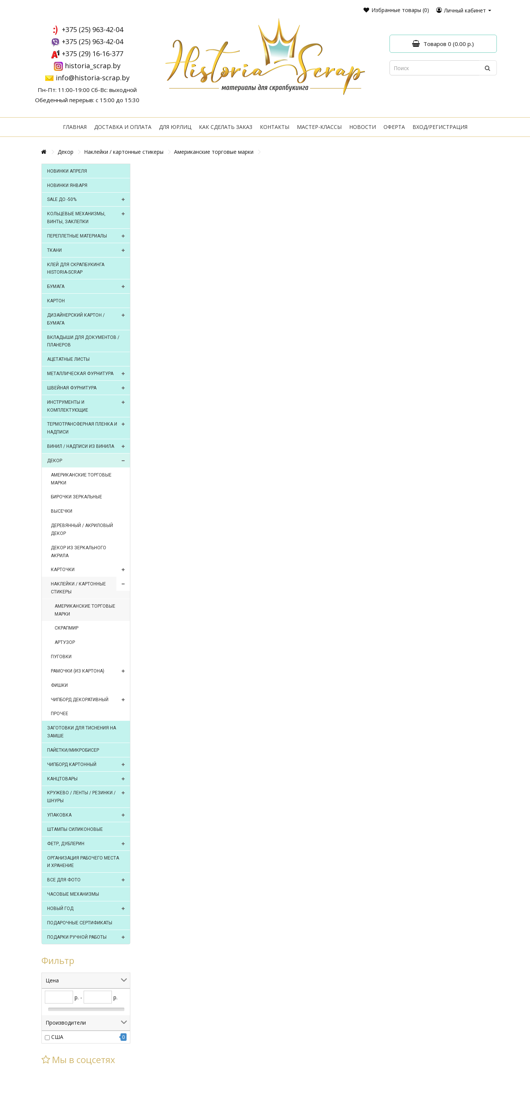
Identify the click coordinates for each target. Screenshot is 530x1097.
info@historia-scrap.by (93, 77)
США (57, 1036)
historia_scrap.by (93, 65)
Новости (362, 126)
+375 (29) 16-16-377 (92, 53)
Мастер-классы (319, 126)
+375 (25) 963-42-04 (92, 29)
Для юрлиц (175, 126)
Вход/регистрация (439, 126)
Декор (65, 151)
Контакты (274, 126)
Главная (75, 126)
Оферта (394, 126)
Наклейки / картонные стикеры (123, 151)
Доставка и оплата (122, 126)
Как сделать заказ (225, 126)
